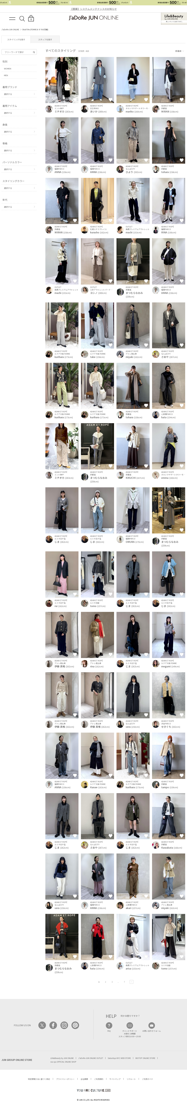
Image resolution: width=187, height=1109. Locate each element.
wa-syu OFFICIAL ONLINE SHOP (63, 1061)
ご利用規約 (98, 1079)
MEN (6, 75)
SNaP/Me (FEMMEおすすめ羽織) (35, 29)
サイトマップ (114, 1079)
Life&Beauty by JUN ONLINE (62, 1058)
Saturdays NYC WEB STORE (119, 1058)
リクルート (131, 1079)
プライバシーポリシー (65, 1079)
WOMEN (7, 68)
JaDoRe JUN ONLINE (93, 18)
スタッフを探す (45, 39)
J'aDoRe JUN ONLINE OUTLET (90, 1058)
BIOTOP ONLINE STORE (145, 1058)
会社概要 (84, 1079)
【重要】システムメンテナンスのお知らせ (93, 9)
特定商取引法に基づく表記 (39, 1079)
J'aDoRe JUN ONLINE (10, 29)
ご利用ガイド (147, 1079)
